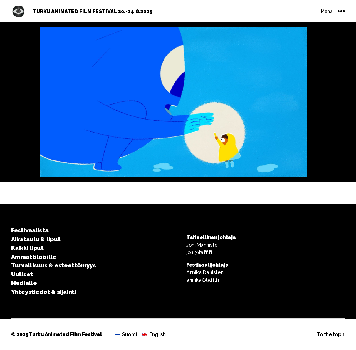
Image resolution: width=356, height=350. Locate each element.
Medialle (24, 282)
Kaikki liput (27, 247)
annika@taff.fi (202, 280)
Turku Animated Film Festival (65, 334)
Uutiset (22, 274)
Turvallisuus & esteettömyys (53, 265)
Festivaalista (30, 230)
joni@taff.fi (199, 252)
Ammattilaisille (33, 256)
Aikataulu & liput (35, 239)
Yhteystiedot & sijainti (43, 291)
